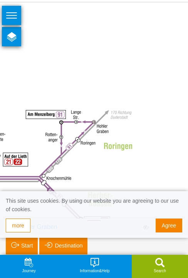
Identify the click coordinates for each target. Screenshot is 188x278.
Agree (169, 225)
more (18, 225)
